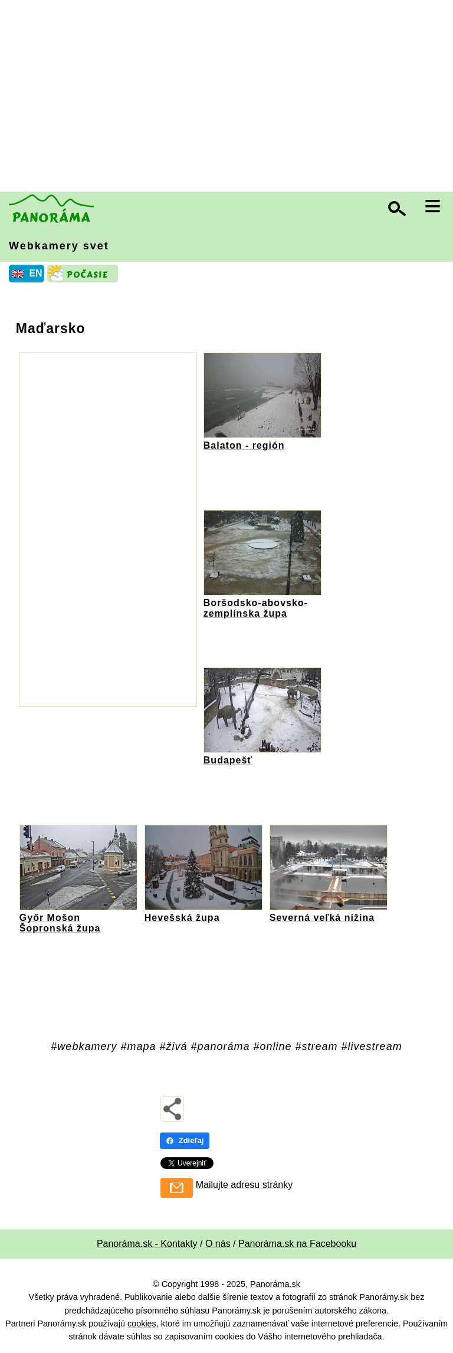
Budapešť (227, 760)
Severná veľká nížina (322, 918)
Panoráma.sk (275, 1284)
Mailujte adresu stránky (244, 1185)
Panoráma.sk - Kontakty (147, 1244)
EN (35, 273)
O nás (218, 1244)
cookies (141, 1323)
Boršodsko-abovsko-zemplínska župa (255, 608)
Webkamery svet (59, 246)
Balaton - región (244, 445)
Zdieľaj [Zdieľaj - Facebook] (185, 1140)
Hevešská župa (182, 918)
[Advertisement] (229, 97)
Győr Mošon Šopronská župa (60, 923)
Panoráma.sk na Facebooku (297, 1244)
